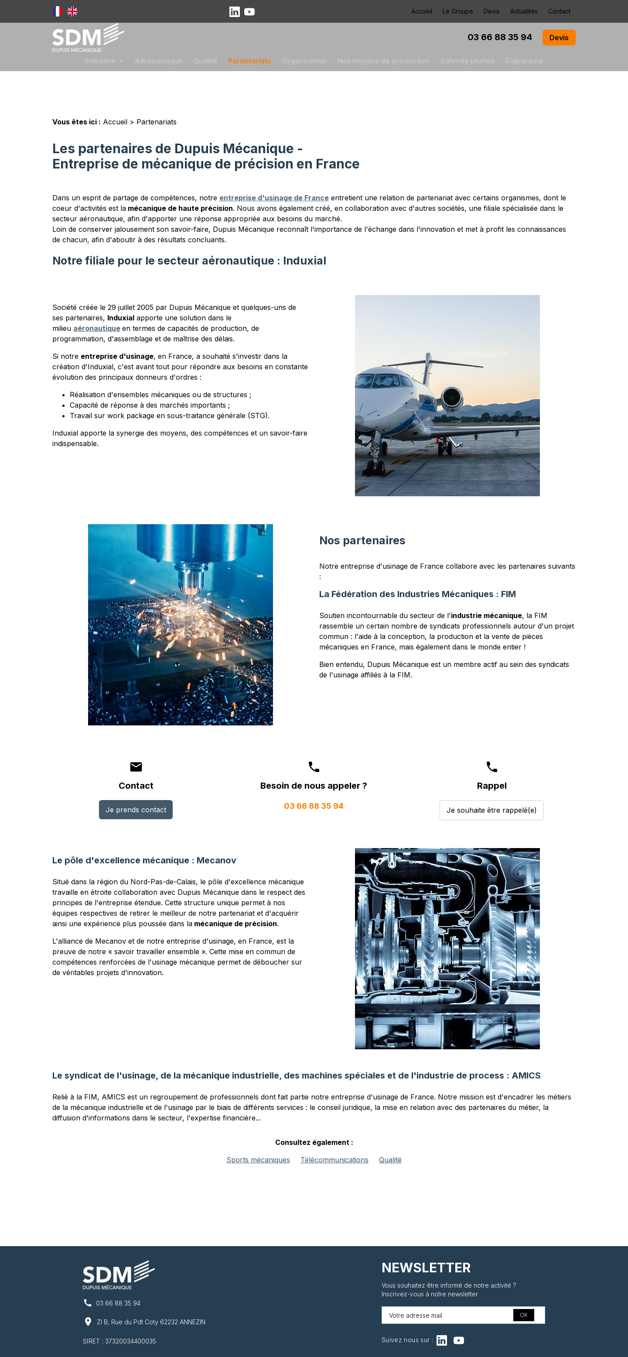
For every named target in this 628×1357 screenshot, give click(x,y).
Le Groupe (458, 11)
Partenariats (249, 60)
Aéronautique (158, 60)
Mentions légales (210, 1345)
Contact (559, 11)
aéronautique (96, 300)
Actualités (524, 11)
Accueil (421, 11)
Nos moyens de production (383, 60)
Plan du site (354, 1345)
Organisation (304, 60)
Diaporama (524, 60)
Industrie (100, 60)
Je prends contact (136, 781)
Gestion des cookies (413, 1345)
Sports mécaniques (258, 1131)
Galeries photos (467, 60)
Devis (492, 11)
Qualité (205, 60)
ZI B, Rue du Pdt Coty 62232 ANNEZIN (151, 1294)
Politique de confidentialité (286, 1345)
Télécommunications (334, 1131)
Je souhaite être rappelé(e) (492, 782)
